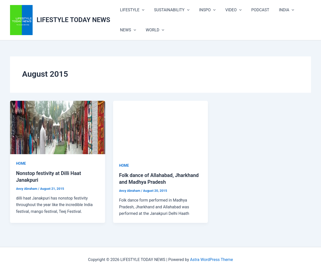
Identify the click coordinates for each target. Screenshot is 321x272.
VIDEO (227, 10)
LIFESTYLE (131, 10)
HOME (21, 163)
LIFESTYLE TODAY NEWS (73, 20)
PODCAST (253, 10)
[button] (141, 10)
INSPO (203, 10)
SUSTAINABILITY (169, 10)
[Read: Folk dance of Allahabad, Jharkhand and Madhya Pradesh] (160, 128)
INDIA (277, 10)
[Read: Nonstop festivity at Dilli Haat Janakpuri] (57, 127)
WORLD (152, 30)
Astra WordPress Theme (211, 259)
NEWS (127, 30)
